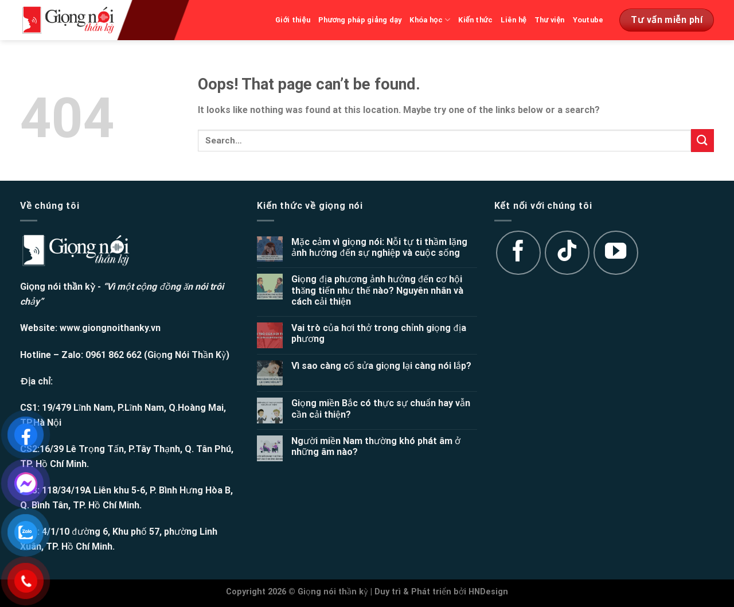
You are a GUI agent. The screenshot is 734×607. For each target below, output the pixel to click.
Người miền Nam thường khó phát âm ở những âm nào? (375, 446)
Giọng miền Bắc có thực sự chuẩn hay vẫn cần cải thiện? (380, 408)
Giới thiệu (292, 19)
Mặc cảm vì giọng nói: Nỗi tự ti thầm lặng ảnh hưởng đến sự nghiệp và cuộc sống (379, 247)
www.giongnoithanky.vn (110, 327)
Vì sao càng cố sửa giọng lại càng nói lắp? (381, 365)
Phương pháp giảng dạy (360, 19)
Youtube (588, 19)
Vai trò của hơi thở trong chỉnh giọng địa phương (378, 333)
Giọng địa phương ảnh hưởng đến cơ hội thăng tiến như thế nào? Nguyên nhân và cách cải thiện (377, 290)
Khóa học (429, 19)
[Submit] (702, 140)
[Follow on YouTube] (616, 253)
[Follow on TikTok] (567, 253)
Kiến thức (475, 19)
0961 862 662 (113, 354)
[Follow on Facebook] (518, 253)
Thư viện (549, 19)
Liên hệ (513, 19)
